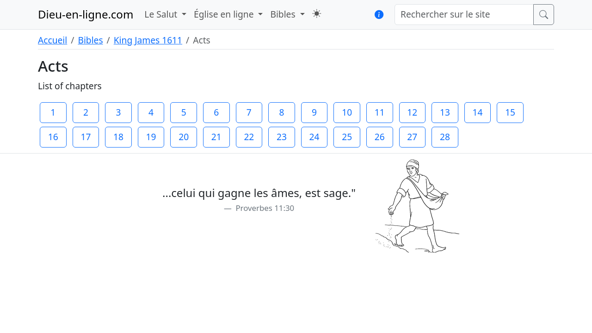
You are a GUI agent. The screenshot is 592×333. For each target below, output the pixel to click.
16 (53, 136)
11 (380, 112)
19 (151, 136)
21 (216, 136)
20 (184, 136)
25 (347, 136)
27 (412, 136)
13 (445, 112)
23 (282, 136)
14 (478, 112)
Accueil (52, 40)
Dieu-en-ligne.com (85, 14)
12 (412, 112)
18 (118, 136)
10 (347, 112)
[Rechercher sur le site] (464, 14)
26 (380, 136)
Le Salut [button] (161, 14)
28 (445, 136)
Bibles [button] (283, 14)
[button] (316, 14)
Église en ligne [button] (225, 14)
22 (249, 136)
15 (510, 112)
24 (314, 136)
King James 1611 (148, 40)
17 (85, 136)
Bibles (90, 40)
